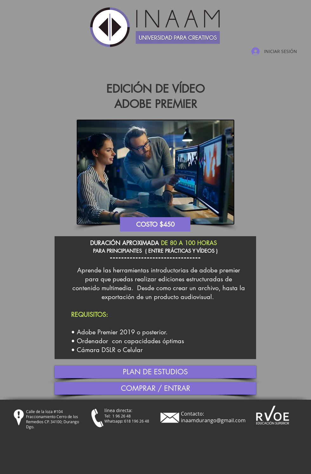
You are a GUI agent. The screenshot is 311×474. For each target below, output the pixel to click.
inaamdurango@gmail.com (213, 420)
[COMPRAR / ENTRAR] (155, 388)
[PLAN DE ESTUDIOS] (155, 371)
